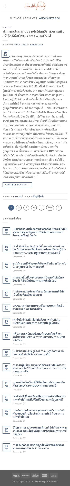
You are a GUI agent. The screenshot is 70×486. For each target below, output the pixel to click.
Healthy (7, 27)
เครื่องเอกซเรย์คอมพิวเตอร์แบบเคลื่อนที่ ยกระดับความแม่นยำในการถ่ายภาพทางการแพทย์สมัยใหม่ (39, 337)
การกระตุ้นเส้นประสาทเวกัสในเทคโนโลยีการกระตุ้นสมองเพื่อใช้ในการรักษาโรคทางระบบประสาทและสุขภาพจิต (39, 368)
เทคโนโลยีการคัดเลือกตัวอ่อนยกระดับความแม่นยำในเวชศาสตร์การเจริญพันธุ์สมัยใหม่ (36, 321)
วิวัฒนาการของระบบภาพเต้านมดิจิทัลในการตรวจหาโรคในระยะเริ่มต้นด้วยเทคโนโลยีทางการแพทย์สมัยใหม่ (40, 431)
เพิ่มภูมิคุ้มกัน (38, 196)
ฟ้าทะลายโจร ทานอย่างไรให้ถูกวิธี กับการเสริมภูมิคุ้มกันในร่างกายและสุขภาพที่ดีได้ (34, 33)
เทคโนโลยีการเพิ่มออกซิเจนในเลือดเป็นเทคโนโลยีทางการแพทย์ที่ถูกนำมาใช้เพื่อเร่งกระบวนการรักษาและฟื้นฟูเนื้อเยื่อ (40, 232)
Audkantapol (50, 18)
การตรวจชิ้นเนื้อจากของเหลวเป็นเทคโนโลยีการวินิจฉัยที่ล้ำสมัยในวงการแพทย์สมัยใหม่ (38, 279)
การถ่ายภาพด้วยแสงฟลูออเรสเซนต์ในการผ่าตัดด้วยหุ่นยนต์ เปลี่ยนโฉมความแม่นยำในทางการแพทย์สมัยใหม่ (39, 414)
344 (50, 208)
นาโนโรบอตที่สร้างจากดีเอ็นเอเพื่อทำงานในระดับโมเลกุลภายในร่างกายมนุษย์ (39, 265)
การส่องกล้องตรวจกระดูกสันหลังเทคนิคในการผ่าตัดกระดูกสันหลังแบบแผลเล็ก (38, 446)
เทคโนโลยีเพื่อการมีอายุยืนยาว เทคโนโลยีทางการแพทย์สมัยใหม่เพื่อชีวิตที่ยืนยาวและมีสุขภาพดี (40, 398)
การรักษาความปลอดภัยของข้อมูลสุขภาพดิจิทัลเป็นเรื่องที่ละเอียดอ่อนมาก (38, 293)
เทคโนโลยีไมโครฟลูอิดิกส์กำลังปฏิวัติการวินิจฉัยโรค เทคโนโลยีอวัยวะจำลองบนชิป (39, 352)
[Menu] (5, 6)
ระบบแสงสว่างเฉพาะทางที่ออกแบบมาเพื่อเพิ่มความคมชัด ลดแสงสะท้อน (38, 307)
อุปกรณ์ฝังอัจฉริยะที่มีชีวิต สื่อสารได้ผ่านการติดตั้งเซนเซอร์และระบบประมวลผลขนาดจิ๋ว (39, 384)
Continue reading (17, 184)
